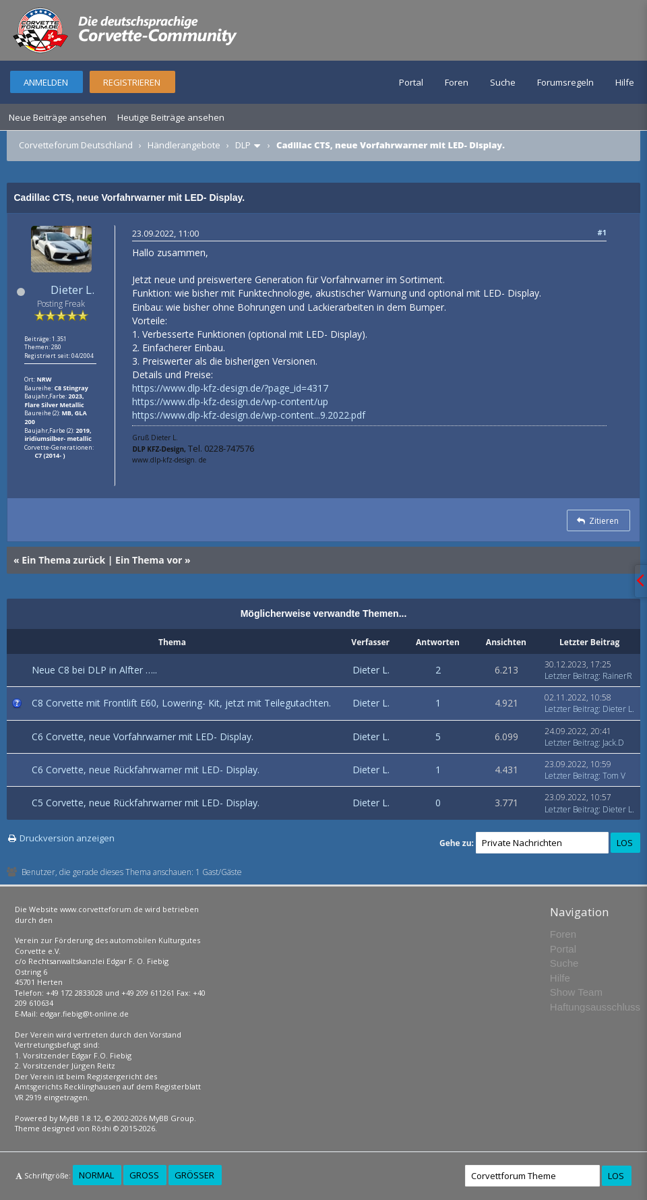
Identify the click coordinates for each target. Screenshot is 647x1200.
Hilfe (624, 82)
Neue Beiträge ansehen (57, 117)
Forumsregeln (565, 82)
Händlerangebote (184, 145)
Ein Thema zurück (63, 559)
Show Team (576, 992)
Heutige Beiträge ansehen (170, 117)
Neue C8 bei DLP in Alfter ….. (94, 669)
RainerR (617, 676)
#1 (602, 232)
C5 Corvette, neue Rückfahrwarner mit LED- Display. (145, 802)
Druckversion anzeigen (67, 838)
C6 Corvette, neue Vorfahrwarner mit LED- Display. (142, 736)
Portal (411, 82)
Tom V (614, 775)
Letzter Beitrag (571, 676)
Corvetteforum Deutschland (76, 145)
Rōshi (101, 1128)
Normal (96, 1175)
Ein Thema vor (148, 559)
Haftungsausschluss (595, 1007)
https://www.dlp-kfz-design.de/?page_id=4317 (230, 388)
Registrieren (131, 82)
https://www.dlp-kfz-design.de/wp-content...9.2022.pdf (248, 415)
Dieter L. (72, 289)
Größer (194, 1175)
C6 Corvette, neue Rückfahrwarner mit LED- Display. (145, 769)
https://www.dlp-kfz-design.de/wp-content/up (230, 401)
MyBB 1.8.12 (80, 1118)
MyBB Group (171, 1118)
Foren (456, 82)
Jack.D (613, 742)
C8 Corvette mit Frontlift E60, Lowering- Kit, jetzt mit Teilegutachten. (181, 702)
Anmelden (46, 82)
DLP (243, 145)
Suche (503, 82)
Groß (144, 1175)
